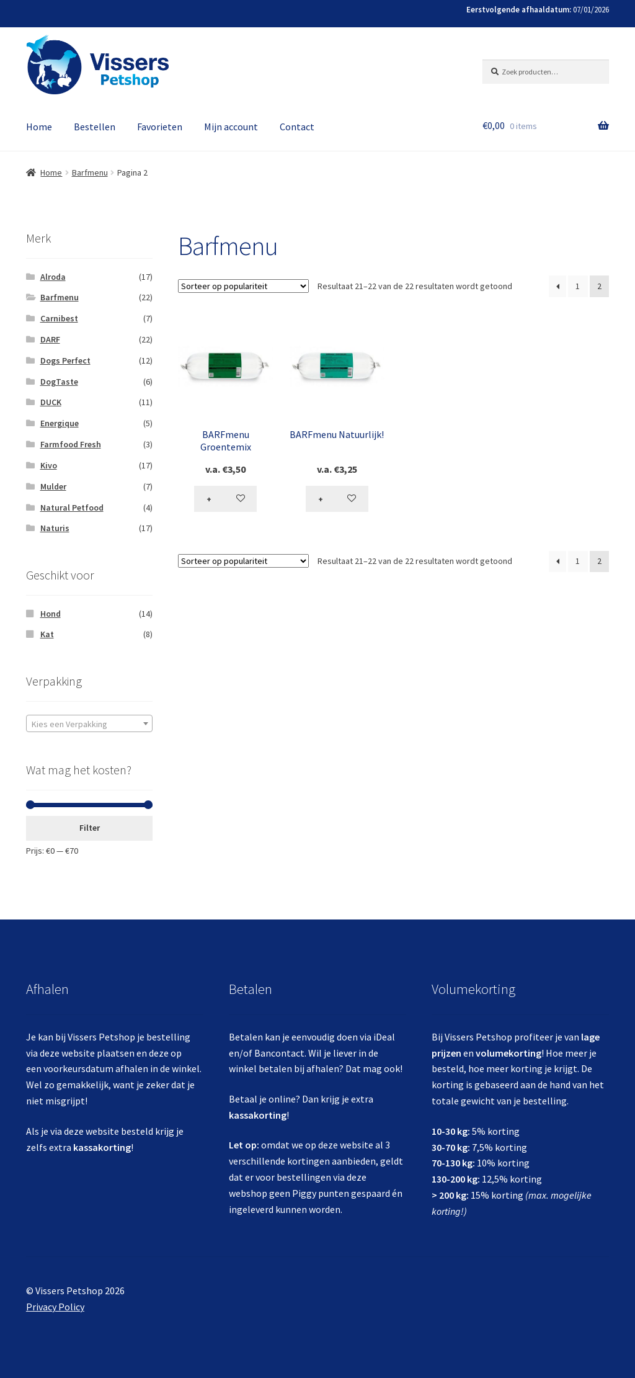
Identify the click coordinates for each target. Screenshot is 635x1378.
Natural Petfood (72, 507)
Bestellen (94, 126)
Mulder (53, 486)
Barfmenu (90, 172)
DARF (50, 339)
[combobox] (89, 723)
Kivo (48, 465)
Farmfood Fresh (70, 444)
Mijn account (231, 126)
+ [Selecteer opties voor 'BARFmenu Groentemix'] (208, 498)
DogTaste (59, 381)
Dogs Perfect (65, 360)
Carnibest (59, 318)
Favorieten (159, 126)
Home (39, 126)
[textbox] (89, 724)
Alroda (53, 276)
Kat (47, 634)
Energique (59, 423)
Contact (297, 126)
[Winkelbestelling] (243, 286)
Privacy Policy (55, 1306)
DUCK (50, 402)
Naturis (54, 528)
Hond (50, 613)
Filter (89, 827)
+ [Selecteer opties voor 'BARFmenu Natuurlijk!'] (320, 498)
